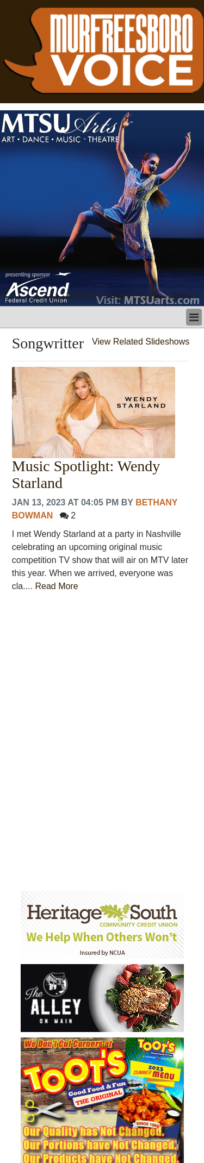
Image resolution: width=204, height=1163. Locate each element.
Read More (56, 586)
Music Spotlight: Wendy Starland (86, 474)
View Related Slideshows (140, 341)
